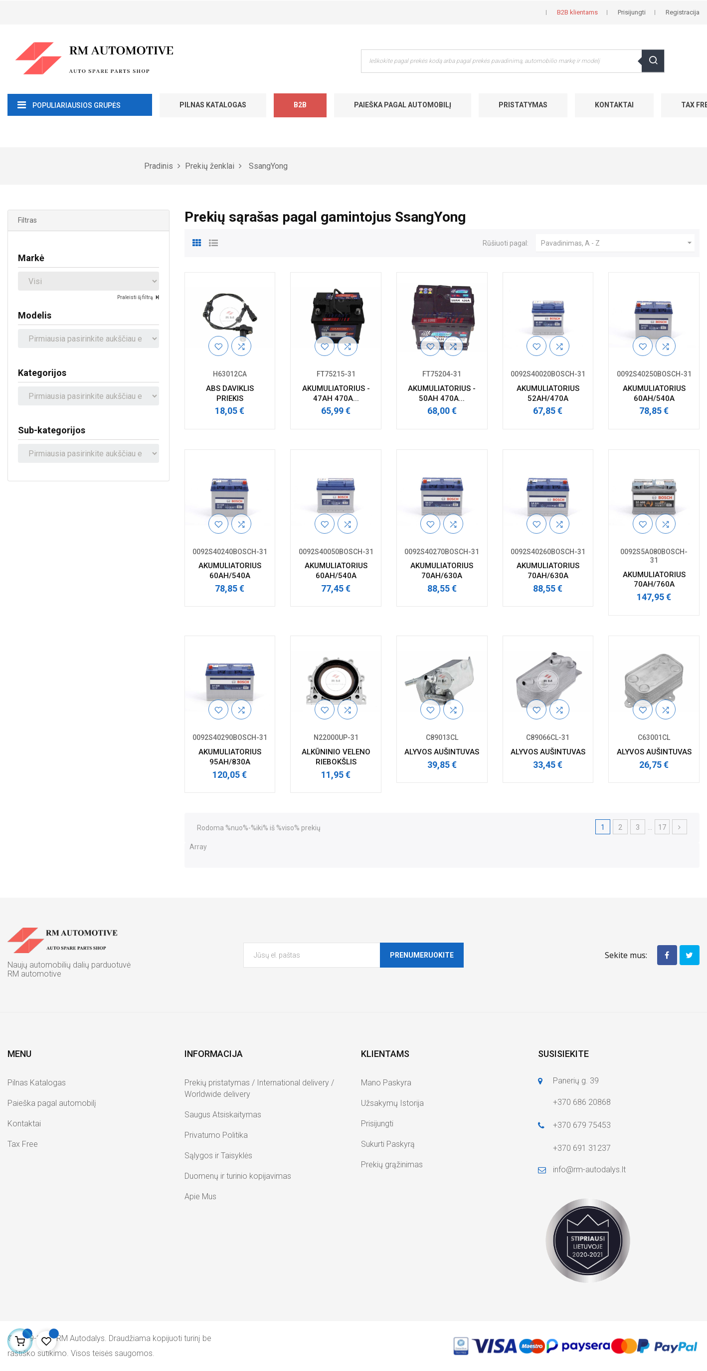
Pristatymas (523, 105)
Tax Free (22, 1144)
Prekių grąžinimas (392, 1164)
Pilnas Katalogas (212, 105)
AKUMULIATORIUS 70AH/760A (654, 579)
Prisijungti (377, 1123)
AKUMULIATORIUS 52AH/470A (548, 393)
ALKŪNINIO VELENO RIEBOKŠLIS (336, 756)
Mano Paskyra (386, 1082)
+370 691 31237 (582, 1148)
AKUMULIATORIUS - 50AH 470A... (442, 393)
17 (662, 827)
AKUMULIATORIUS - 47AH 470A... (336, 393)
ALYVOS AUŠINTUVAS (441, 751)
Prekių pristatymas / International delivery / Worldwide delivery (259, 1088)
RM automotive (34, 974)
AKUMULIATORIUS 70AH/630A (441, 570)
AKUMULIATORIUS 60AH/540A (654, 393)
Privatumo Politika (216, 1135)
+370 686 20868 (582, 1102)
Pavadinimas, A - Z (618, 243)
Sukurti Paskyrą (388, 1144)
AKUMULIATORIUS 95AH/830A (229, 756)
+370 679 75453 (582, 1125)
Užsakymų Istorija (392, 1103)
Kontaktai (614, 105)
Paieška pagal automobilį (402, 105)
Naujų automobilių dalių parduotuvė (69, 965)
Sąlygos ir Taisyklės (218, 1155)
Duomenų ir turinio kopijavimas (237, 1176)
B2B (300, 105)
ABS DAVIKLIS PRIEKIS (230, 393)
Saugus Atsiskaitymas (222, 1114)
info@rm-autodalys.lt (589, 1169)
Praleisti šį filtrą (135, 297)
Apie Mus (200, 1196)
